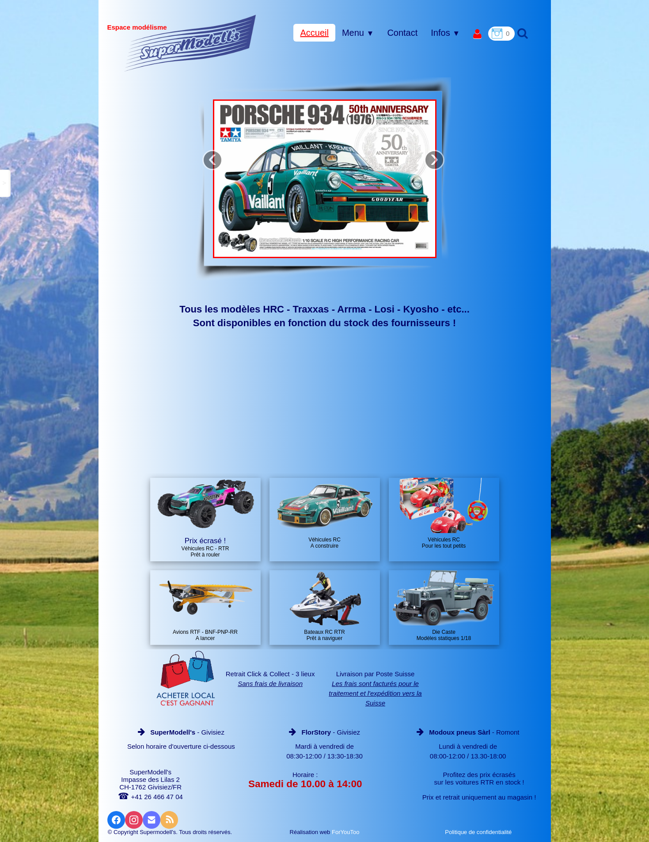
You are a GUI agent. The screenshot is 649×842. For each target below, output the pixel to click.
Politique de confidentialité (479, 832)
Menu (358, 33)
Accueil (314, 33)
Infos (445, 33)
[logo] (190, 43)
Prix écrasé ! (205, 541)
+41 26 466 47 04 (150, 796)
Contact (402, 33)
